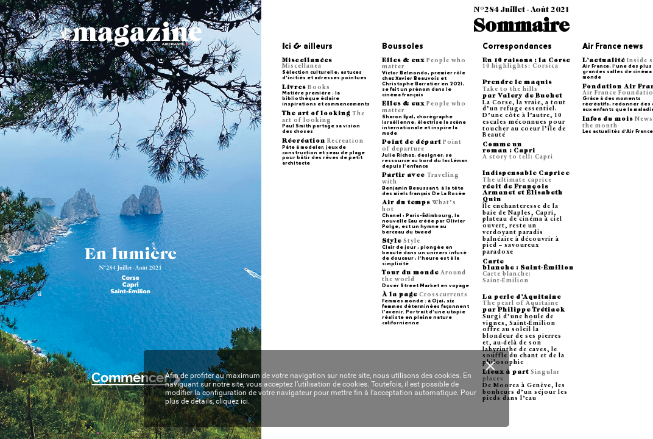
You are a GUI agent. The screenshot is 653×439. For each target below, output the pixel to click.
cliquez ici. (233, 401)
